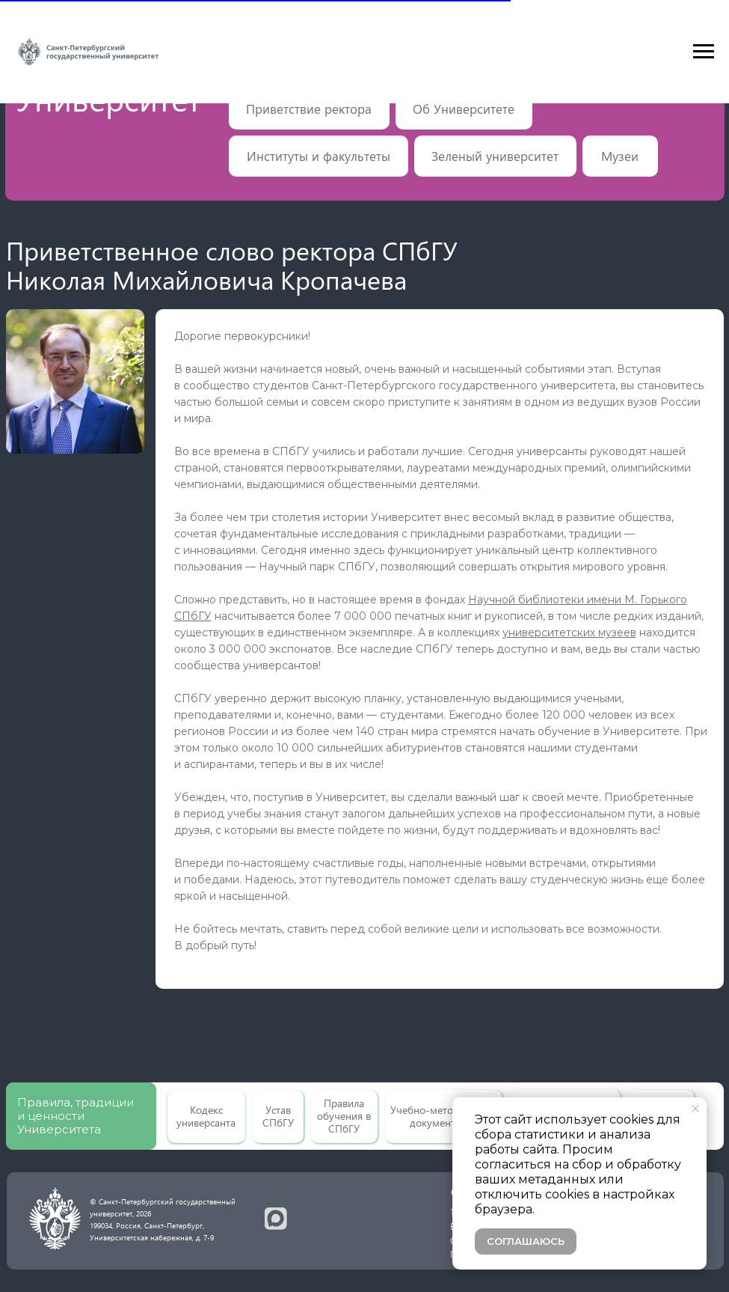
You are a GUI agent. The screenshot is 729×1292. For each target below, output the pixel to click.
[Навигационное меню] (703, 51)
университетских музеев (569, 632)
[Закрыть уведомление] (695, 1108)
